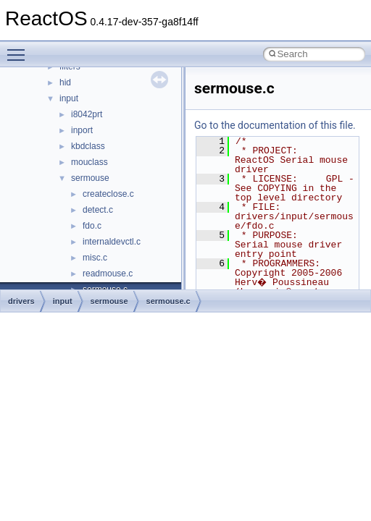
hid (65, 82)
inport (82, 130)
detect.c (98, 210)
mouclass (89, 162)
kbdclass (88, 146)
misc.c (95, 258)
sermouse (90, 178)
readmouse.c (108, 273)
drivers (21, 301)
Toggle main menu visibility (19, 48)
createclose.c (108, 194)
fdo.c (92, 226)
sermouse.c (168, 301)
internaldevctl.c (112, 242)
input (68, 98)
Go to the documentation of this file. (275, 125)
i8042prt (86, 114)
